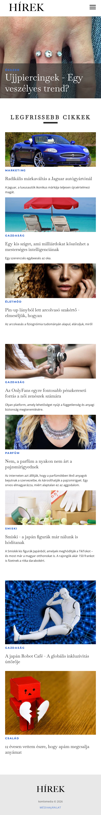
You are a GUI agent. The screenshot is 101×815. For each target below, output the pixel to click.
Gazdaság (15, 235)
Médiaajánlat (50, 807)
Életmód (13, 301)
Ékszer (12, 70)
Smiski (11, 528)
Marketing (15, 170)
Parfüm (12, 453)
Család (12, 738)
